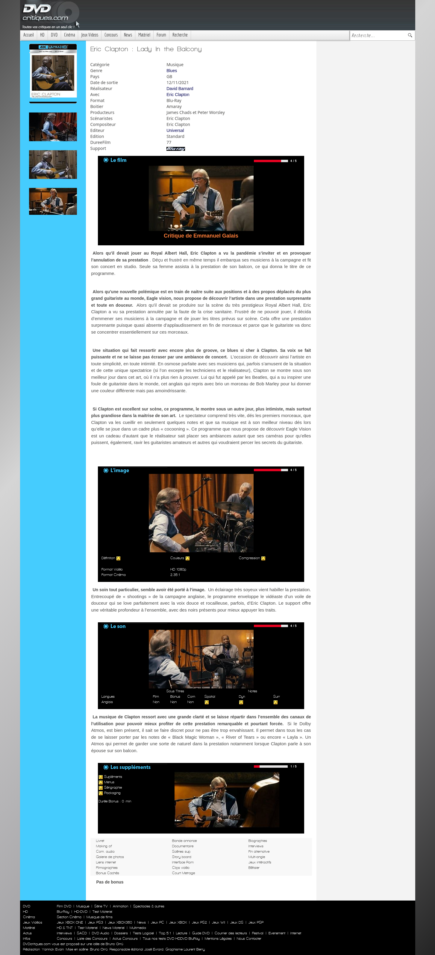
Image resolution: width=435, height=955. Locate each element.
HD (42, 35)
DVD (54, 35)
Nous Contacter (248, 938)
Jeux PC (157, 922)
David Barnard (179, 88)
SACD (82, 933)
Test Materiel (102, 911)
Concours (111, 35)
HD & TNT (65, 928)
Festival (257, 933)
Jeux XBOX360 (120, 922)
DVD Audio (100, 933)
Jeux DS (236, 922)
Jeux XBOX (178, 922)
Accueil (28, 35)
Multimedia (138, 928)
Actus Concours (125, 938)
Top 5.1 (165, 933)
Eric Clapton (177, 94)
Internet (295, 933)
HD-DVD (80, 911)
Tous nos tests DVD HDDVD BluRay (171, 938)
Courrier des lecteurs (231, 933)
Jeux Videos (89, 35)
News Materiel (114, 928)
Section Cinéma (69, 917)
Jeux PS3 (95, 922)
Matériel (144, 35)
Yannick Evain (53, 949)
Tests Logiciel (143, 933)
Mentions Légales (218, 938)
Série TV (101, 906)
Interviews (64, 933)
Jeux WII (218, 922)
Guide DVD (201, 933)
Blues (171, 70)
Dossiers (121, 933)
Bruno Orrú (98, 949)
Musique (82, 906)
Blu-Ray (63, 911)
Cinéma (69, 35)
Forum (161, 35)
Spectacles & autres (148, 906)
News (128, 35)
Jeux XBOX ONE (70, 922)
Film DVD (64, 906)
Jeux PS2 (199, 922)
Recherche (180, 35)
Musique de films (100, 917)
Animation (120, 906)
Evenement (277, 933)
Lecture (181, 933)
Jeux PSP (255, 922)
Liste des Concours (92, 938)
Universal (175, 130)
